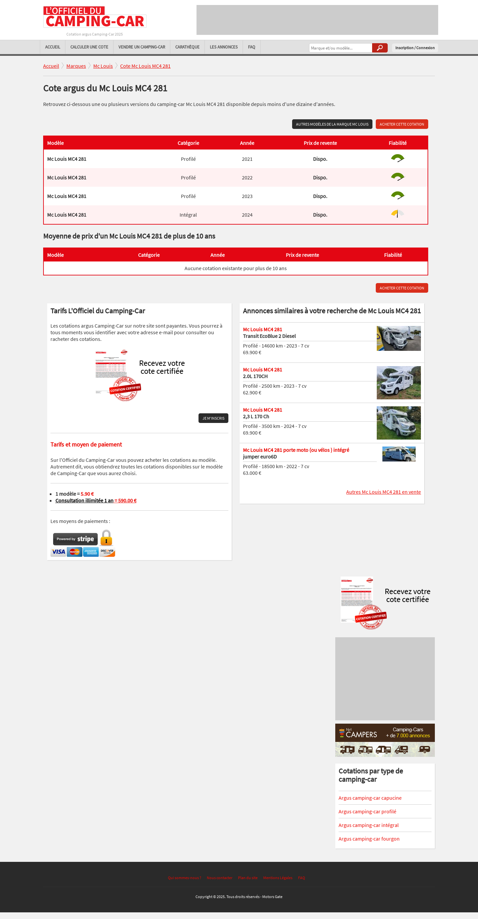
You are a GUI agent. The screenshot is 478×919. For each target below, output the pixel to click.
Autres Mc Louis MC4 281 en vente (383, 491)
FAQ (251, 47)
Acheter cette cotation (402, 124)
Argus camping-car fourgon (369, 838)
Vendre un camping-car (142, 47)
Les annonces (224, 47)
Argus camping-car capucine (370, 797)
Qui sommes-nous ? (184, 877)
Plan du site (248, 877)
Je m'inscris (213, 418)
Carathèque (187, 47)
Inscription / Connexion (415, 47)
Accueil (52, 47)
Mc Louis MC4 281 (262, 329)
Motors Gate (272, 896)
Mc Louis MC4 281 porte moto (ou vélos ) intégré (296, 450)
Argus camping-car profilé (367, 811)
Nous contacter (219, 877)
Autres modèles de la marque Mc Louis (332, 124)
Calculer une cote (89, 47)
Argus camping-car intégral (369, 825)
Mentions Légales (277, 877)
